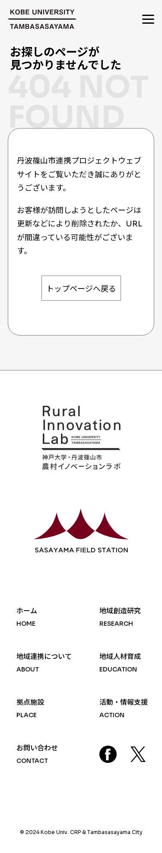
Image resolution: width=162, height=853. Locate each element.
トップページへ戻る (81, 289)
